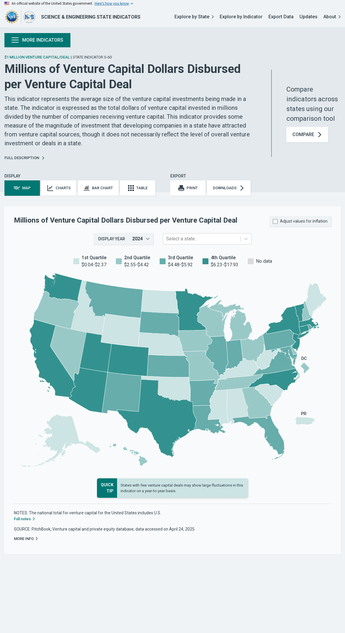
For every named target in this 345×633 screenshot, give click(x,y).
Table (138, 188)
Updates (308, 16)
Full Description (24, 158)
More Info (26, 538)
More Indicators (37, 40)
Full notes (24, 519)
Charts (59, 188)
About (332, 16)
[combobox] (166, 238)
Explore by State (194, 16)
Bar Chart (98, 188)
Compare (307, 135)
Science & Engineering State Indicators (90, 17)
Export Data (281, 16)
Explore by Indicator (241, 16)
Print (188, 188)
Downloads (229, 188)
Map (22, 188)
